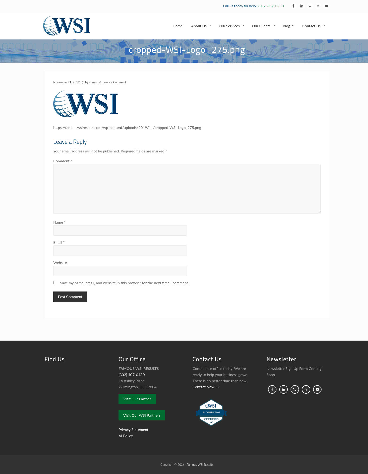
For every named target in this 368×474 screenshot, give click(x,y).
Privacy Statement (133, 429)
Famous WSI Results (200, 464)
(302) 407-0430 (271, 6)
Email (59, 242)
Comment (62, 161)
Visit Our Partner (137, 398)
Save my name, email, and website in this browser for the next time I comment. (124, 282)
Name (59, 222)
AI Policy (126, 435)
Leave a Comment (114, 82)
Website (60, 262)
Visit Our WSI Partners (142, 415)
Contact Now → (206, 387)
